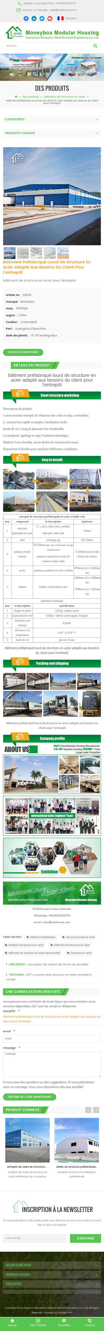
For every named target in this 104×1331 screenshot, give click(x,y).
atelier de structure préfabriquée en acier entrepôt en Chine (77, 1167)
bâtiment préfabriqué (41, 937)
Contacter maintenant (23, 352)
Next (96, 1110)
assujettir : (11, 1011)
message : (11, 1048)
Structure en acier (79, 953)
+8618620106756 (65, 3)
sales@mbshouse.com (63, 10)
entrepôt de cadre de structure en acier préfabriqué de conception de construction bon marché (28, 1167)
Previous (88, 1110)
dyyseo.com (65, 1313)
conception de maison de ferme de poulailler (57, 964)
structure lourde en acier (78, 937)
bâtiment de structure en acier (64, 97)
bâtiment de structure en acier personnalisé (32, 953)
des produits (30, 97)
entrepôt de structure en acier (24, 945)
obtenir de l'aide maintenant (29, 1097)
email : (9, 1031)
